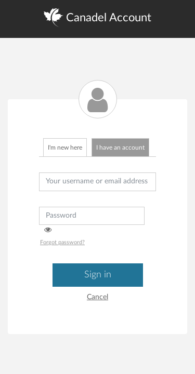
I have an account (120, 147)
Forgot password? (62, 242)
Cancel (97, 297)
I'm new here (65, 147)
